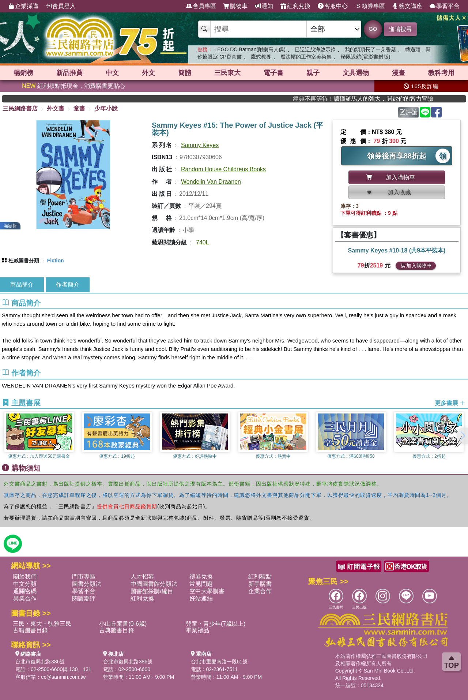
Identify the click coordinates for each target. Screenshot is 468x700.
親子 (313, 72)
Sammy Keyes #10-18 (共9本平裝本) (397, 250)
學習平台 (445, 6)
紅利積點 (260, 576)
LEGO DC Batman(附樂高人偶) (249, 49)
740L (202, 242)
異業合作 (25, 598)
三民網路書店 (20, 108)
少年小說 (106, 108)
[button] (462, 436)
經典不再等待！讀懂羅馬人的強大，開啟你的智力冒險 (376, 99)
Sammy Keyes (200, 145)
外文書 (55, 108)
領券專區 (370, 6)
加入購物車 (416, 266)
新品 (69, 72)
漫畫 (398, 72)
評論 (409, 112)
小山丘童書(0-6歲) (123, 624)
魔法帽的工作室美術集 (306, 57)
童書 (79, 108)
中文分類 (25, 584)
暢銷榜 (23, 72)
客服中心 (333, 6)
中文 (112, 72)
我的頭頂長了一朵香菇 (370, 49)
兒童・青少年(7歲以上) (216, 624)
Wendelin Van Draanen (211, 182)
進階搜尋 (400, 29)
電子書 (273, 72)
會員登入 (61, 6)
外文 (148, 72)
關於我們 (25, 576)
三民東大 (227, 72)
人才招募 (142, 576)
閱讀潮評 (83, 598)
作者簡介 (67, 284)
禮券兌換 (201, 576)
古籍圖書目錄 (30, 630)
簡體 (184, 72)
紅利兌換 (295, 6)
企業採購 (23, 6)
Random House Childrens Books (223, 169)
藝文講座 (407, 6)
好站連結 (201, 598)
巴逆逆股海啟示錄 (315, 49)
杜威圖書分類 (23, 260)
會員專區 (201, 6)
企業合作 (260, 591)
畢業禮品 (197, 630)
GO (373, 29)
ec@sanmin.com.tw (63, 677)
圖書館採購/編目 (152, 591)
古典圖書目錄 (116, 630)
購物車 (235, 6)
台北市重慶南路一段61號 (219, 662)
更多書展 (450, 403)
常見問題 (201, 584)
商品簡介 (22, 284)
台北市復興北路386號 (40, 662)
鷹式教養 (261, 57)
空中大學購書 (206, 591)
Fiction (55, 260)
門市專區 (83, 576)
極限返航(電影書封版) (365, 57)
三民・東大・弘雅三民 (42, 624)
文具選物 (356, 72)
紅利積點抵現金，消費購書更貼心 (73, 86)
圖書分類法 (86, 584)
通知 (264, 6)
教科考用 (441, 72)
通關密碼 (25, 591)
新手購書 (260, 584)
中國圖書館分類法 (154, 584)
